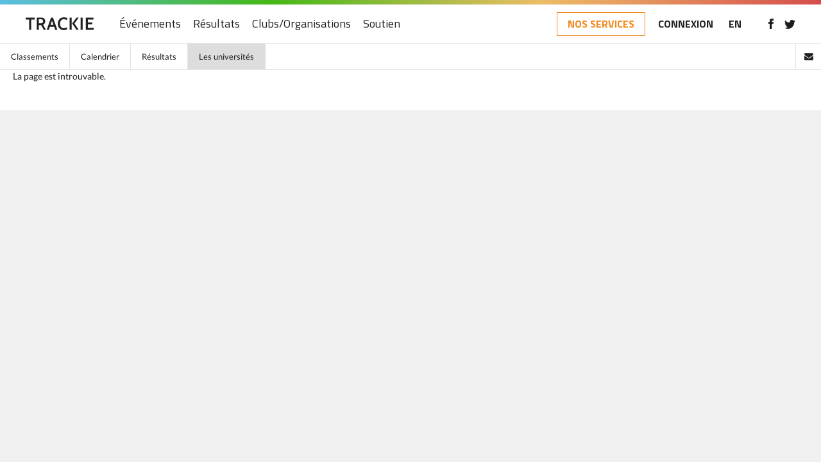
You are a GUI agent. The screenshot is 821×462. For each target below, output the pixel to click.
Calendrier (100, 56)
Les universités (226, 56)
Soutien (381, 24)
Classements (34, 56)
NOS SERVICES (601, 23)
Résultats (216, 24)
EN (735, 23)
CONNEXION (685, 23)
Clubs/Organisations (301, 24)
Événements (150, 24)
